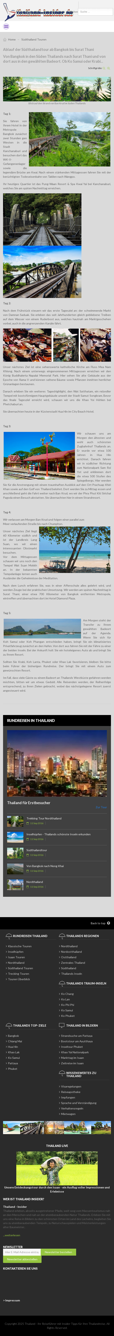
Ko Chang (67, 993)
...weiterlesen (11, 1235)
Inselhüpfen (15, 951)
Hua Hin (13, 1046)
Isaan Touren (16, 957)
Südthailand (68, 968)
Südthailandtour (36, 850)
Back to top (100, 923)
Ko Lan (65, 999)
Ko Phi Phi (67, 1004)
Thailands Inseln (71, 973)
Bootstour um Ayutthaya (77, 1041)
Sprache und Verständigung (78, 1103)
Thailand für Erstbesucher (28, 803)
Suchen (74, 11)
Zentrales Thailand (73, 962)
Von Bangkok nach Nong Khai (45, 866)
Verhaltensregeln (72, 1108)
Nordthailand (34, 882)
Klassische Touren (20, 946)
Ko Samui (67, 1010)
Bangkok (13, 1035)
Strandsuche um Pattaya (76, 1035)
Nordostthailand (71, 951)
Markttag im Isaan (72, 1057)
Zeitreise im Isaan (72, 1063)
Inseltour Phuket (72, 1046)
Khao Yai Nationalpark (75, 1052)
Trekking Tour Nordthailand (43, 818)
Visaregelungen (71, 1086)
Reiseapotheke (70, 1092)
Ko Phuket (68, 1015)
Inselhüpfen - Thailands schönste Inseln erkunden (58, 834)
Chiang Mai (15, 1041)
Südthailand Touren (20, 968)
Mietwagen (68, 1114)
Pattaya (13, 1063)
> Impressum (11, 1300)
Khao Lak (14, 1052)
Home (12, 39)
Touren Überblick (19, 979)
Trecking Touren (18, 973)
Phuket (12, 1068)
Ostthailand (68, 957)
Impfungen (68, 1097)
